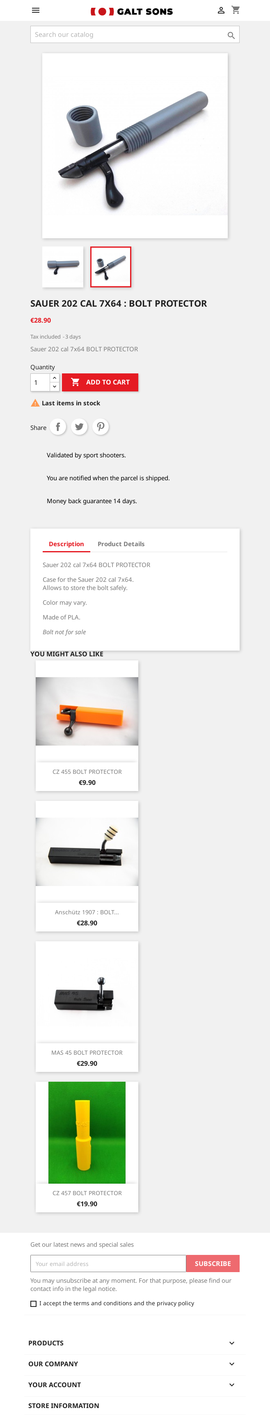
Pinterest (100, 426)
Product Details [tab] (121, 544)
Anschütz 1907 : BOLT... (87, 912)
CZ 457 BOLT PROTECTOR (87, 1193)
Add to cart (100, 382)
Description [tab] (66, 544)
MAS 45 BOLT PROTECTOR (87, 1052)
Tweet (79, 426)
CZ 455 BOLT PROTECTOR (87, 771)
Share (58, 426)
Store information (63, 1405)
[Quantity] (40, 382)
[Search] (135, 34)
